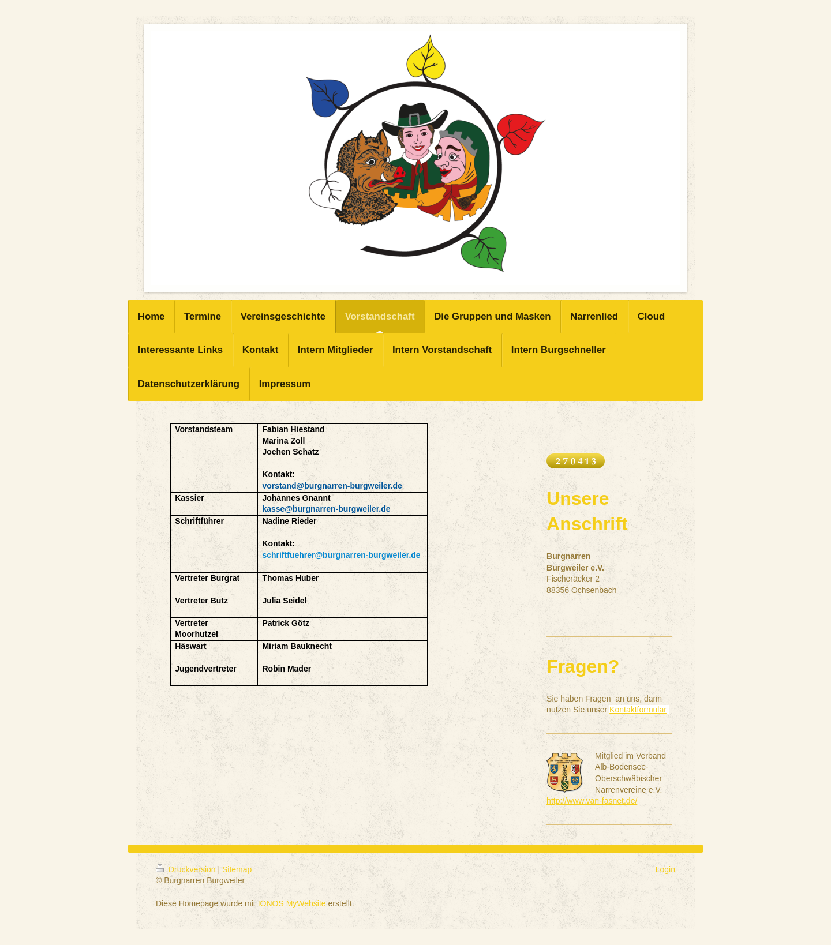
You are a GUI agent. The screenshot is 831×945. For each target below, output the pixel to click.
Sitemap (237, 869)
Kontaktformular (638, 709)
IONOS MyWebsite (292, 903)
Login (665, 869)
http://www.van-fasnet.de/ (591, 800)
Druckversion (187, 869)
